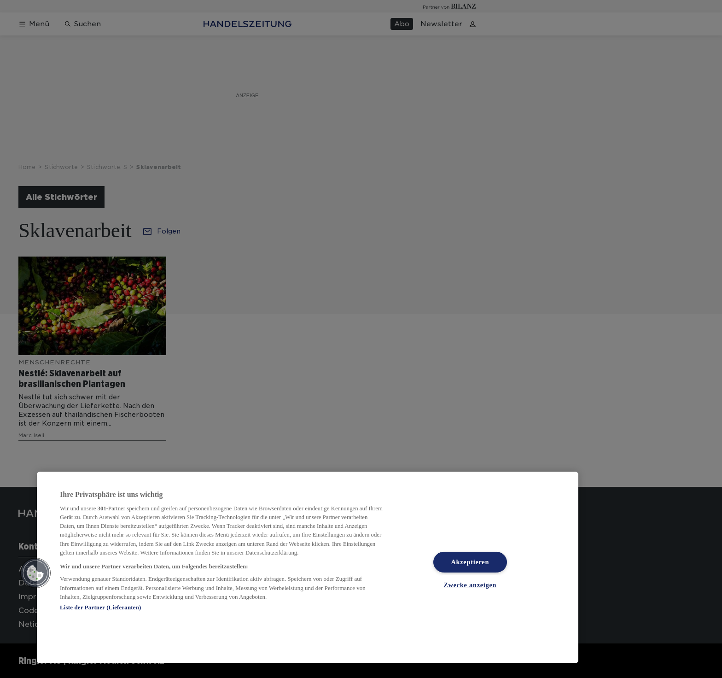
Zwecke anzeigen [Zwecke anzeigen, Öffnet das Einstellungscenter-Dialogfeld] (469, 585)
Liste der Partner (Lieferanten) (100, 607)
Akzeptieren (470, 562)
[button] (35, 573)
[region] (307, 567)
